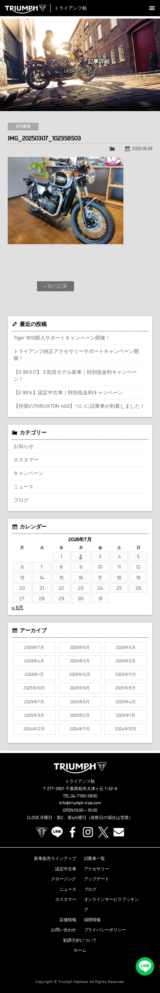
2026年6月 (80, 647)
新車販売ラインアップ (55, 858)
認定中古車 (65, 868)
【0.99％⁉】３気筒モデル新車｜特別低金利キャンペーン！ (75, 375)
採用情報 (92, 919)
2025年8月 (125, 688)
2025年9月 (80, 688)
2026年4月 (34, 661)
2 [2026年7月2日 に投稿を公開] (80, 556)
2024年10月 (125, 728)
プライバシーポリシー (105, 929)
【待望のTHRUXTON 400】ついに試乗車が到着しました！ (79, 406)
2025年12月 (80, 674)
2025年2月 (80, 715)
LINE (57, 832)
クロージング (63, 879)
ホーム (80, 950)
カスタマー (26, 459)
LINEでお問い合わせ (145, 966)
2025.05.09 (142, 148)
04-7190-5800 (84, 796)
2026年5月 (126, 647)
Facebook (72, 832)
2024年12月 (34, 728)
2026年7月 (34, 647)
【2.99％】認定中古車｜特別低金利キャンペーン (68, 392)
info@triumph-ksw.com (80, 803)
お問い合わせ (63, 929)
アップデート (96, 879)
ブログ (21, 500)
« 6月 (18, 607)
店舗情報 (67, 919)
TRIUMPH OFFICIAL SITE (41, 832)
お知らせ (23, 446)
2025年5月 (80, 701)
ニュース (23, 486)
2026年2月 (126, 661)
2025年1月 (125, 715)
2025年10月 (34, 688)
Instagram (88, 832)
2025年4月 (126, 701)
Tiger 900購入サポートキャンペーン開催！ (61, 337)
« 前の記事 (55, 286)
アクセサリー (96, 868)
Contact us (119, 832)
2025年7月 (34, 701)
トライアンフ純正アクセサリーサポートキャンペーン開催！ (76, 354)
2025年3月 (34, 715)
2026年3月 (80, 661)
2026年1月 (34, 674)
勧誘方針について (80, 940)
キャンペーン (28, 473)
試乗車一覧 (94, 858)
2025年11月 (125, 674)
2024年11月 (80, 728)
